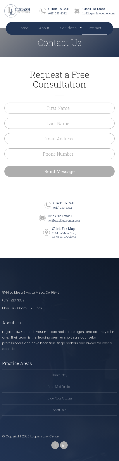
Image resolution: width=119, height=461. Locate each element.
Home (23, 28)
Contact (94, 28)
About (44, 28)
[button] (68, 28)
